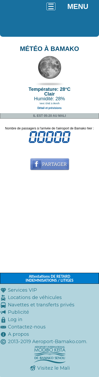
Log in (15, 319)
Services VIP (22, 290)
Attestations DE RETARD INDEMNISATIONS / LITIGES (49, 278)
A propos (18, 334)
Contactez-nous (27, 327)
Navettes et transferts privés (41, 305)
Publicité (18, 312)
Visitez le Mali (53, 368)
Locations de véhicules (35, 297)
